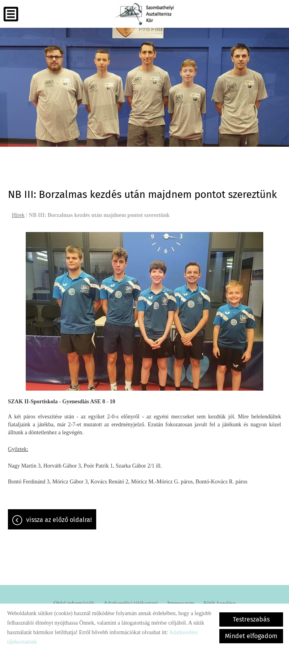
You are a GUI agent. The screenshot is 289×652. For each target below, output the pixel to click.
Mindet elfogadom (251, 636)
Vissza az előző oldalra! (59, 520)
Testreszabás (251, 619)
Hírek (18, 215)
